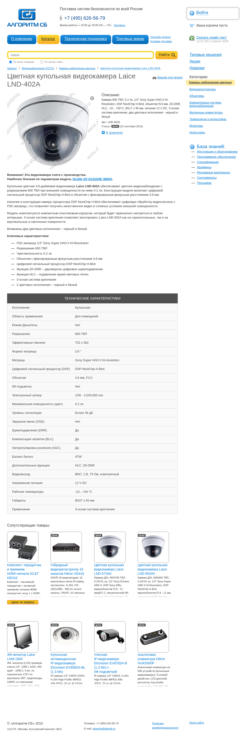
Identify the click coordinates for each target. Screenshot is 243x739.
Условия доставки (161, 41)
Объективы (196, 96)
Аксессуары (197, 132)
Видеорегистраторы (202, 89)
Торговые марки (130, 39)
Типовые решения (206, 55)
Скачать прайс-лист (211, 37)
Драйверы (204, 167)
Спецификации (208, 162)
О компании (21, 39)
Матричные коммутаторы (206, 112)
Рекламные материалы (213, 172)
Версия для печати (170, 77)
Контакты (119, 25)
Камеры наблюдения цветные (210, 82)
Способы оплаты (160, 37)
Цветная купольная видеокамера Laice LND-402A (130, 68)
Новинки (197, 68)
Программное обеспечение (216, 157)
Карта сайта (196, 722)
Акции (195, 61)
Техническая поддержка (85, 39)
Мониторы (196, 126)
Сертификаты (207, 177)
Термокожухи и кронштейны (207, 119)
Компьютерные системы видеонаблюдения (205, 104)
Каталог (48, 39)
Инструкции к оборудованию (217, 151)
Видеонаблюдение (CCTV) (38, 68)
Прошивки (204, 183)
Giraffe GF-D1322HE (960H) (92, 179)
